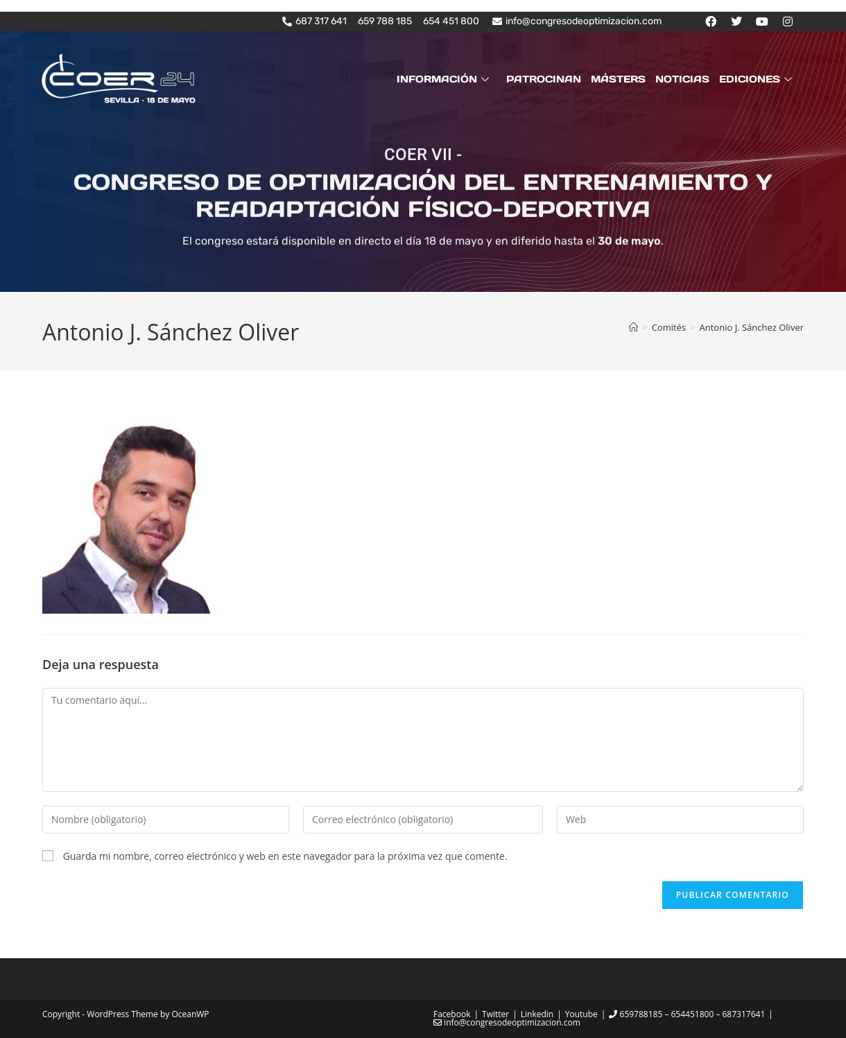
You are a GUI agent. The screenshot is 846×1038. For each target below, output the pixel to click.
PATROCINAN (543, 79)
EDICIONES (757, 79)
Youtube (581, 1014)
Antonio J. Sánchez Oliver (752, 327)
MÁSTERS (618, 79)
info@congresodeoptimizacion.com (506, 1022)
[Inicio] (633, 327)
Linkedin (537, 1014)
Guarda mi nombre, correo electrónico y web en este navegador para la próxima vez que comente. (285, 856)
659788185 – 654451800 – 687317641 (687, 1014)
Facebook (451, 1014)
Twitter (495, 1014)
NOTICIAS (682, 79)
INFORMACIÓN (444, 79)
